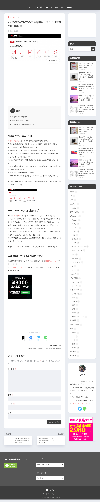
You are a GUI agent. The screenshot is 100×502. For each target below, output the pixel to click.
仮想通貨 (52, 348)
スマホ (75, 247)
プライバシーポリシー (50, 496)
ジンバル (76, 232)
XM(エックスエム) (14, 141)
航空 (75, 350)
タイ (73, 271)
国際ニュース (76, 330)
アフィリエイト (77, 216)
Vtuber (75, 212)
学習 (75, 303)
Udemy (76, 306)
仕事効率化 (77, 299)
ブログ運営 (38, 7)
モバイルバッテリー (80, 250)
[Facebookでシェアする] (31, 338)
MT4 (15, 216)
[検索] (93, 49)
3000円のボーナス (52, 261)
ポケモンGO (77, 267)
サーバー (76, 291)
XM (46, 348)
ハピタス (75, 279)
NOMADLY (50, 2)
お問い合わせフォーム (80, 409)
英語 (75, 310)
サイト (10, 413)
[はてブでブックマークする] (38, 338)
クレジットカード (78, 254)
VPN (62, 7)
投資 (59, 348)
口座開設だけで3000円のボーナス (23, 124)
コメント (12, 369)
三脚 (75, 239)
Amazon (76, 224)
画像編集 (76, 243)
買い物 (75, 318)
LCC (75, 342)
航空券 (75, 353)
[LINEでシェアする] (45, 338)
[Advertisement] (34, 85)
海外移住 (75, 357)
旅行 (56, 7)
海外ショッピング (79, 322)
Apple (74, 195)
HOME (50, 492)
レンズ (75, 235)
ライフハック (76, 295)
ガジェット (75, 220)
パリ (75, 346)
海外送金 (75, 362)
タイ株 (75, 275)
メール (11, 404)
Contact (70, 7)
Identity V (76, 263)
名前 (10, 395)
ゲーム (74, 259)
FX (60, 345)
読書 (75, 314)
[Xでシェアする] (23, 338)
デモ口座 (15, 247)
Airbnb (75, 338)
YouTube (48, 7)
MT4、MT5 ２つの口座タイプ (22, 120)
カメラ (29, 7)
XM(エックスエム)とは (20, 117)
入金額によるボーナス (19, 267)
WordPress (77, 287)
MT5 (20, 216)
